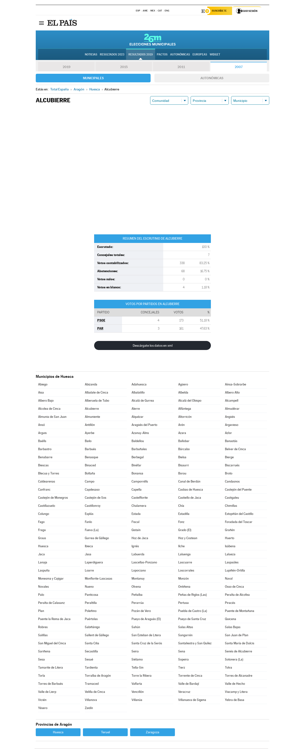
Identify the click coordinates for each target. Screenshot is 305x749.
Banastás (231, 441)
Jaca (41, 555)
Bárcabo (184, 450)
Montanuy (138, 579)
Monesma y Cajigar (51, 579)
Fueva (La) (92, 530)
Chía (181, 506)
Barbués (90, 450)
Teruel (105, 733)
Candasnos (232, 482)
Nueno (89, 587)
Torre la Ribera (142, 676)
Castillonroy (93, 506)
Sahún (136, 628)
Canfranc (44, 490)
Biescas (43, 466)
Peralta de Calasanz (51, 603)
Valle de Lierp (47, 692)
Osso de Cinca (234, 587)
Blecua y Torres (48, 474)
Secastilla (91, 652)
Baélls (42, 441)
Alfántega (184, 409)
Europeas (200, 55)
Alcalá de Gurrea (143, 401)
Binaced (90, 466)
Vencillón (138, 692)
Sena (181, 652)
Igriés (135, 547)
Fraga (42, 530)
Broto (228, 474)
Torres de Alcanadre (238, 676)
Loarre (89, 571)
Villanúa (137, 700)
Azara (182, 433)
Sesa (41, 660)
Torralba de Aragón (98, 676)
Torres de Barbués (50, 684)
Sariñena (44, 652)
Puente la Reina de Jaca (54, 619)
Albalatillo (138, 393)
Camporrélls (140, 482)
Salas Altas (185, 628)
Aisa (41, 393)
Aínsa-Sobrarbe (235, 385)
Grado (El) (184, 530)
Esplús (89, 514)
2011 (181, 67)
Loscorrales (186, 571)
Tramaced (92, 684)
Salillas (43, 636)
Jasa (88, 555)
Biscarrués (232, 466)
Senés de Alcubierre (238, 652)
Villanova (91, 700)
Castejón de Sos (95, 498)
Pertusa (183, 603)
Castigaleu (232, 498)
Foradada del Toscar (238, 522)
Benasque (91, 458)
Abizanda (91, 385)
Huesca (43, 547)
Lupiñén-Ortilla (235, 571)
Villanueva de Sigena (192, 700)
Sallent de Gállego (97, 636)
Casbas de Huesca (190, 490)
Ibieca (89, 547)
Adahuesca (139, 385)
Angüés (230, 417)
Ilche (181, 547)
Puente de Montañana (239, 611)
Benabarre (45, 458)
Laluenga (184, 555)
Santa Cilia (92, 644)
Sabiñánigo (92, 628)
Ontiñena (184, 587)
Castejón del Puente (238, 490)
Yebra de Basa (234, 700)
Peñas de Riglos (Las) (192, 595)
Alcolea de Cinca (49, 409)
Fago (41, 522)
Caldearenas (46, 482)
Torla (41, 676)
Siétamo (137, 660)
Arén (181, 425)
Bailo (88, 441)
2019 (66, 67)
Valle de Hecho (235, 684)
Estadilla (183, 514)
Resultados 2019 (140, 55)
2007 (239, 67)
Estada (136, 514)
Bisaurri (183, 466)
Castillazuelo (46, 506)
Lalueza (230, 555)
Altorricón (185, 417)
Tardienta (91, 668)
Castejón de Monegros (53, 498)
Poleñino (91, 611)
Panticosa (91, 595)
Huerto (229, 539)
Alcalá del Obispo (189, 401)
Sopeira (183, 660)
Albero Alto (232, 393)
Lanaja (42, 563)
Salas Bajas (232, 628)
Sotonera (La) (234, 660)
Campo (89, 482)
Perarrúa (138, 603)
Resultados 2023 (112, 55)
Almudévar (232, 409)
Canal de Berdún (189, 482)
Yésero (42, 708)
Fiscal (135, 522)
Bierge (229, 458)
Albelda (183, 393)
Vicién (42, 700)
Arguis (42, 433)
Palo (41, 595)
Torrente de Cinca (190, 676)
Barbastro (44, 450)
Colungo (43, 514)
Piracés (230, 603)
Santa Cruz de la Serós (147, 644)
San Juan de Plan (236, 636)
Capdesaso (92, 490)
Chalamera (139, 506)
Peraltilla (91, 603)
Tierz (181, 668)
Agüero (183, 385)
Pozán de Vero (141, 611)
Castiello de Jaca (189, 498)
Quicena (230, 619)
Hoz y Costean (187, 539)
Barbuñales (139, 450)
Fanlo (88, 522)
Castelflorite (140, 498)
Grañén (230, 530)
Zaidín (89, 708)
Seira (135, 652)
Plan (41, 611)
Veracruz (184, 692)
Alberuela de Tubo (97, 401)
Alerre (136, 409)
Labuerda (138, 555)
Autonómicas (211, 79)
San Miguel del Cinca (52, 644)
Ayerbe (89, 433)
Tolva (228, 668)
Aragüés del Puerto (144, 425)
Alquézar (137, 417)
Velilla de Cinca (95, 692)
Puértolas (91, 619)
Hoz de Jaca (140, 539)
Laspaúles (232, 563)
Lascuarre (185, 563)
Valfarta (137, 684)
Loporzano (139, 571)
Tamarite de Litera (50, 668)
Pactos (162, 55)
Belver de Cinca (235, 450)
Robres (43, 628)
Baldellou (138, 441)
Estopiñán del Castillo (239, 514)
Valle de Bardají (188, 684)
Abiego (42, 385)
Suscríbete (220, 11)
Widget (215, 55)
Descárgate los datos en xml (153, 346)
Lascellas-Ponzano (144, 563)
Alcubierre (92, 409)
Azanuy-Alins (140, 433)
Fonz (181, 522)
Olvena (136, 587)
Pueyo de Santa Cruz (192, 619)
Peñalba (137, 595)
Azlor (228, 433)
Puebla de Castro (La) (192, 611)
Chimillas (231, 506)
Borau (182, 474)
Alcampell (231, 401)
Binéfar (136, 466)
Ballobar (183, 441)
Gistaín (136, 530)
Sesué (89, 660)
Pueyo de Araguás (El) (146, 619)
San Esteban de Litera (146, 636)
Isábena (230, 547)
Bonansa (137, 474)
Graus (42, 539)
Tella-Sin (137, 668)
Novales (43, 587)
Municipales (93, 79)
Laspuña (44, 571)
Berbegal (138, 458)
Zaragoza (152, 733)
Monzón (183, 579)
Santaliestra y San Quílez (195, 644)
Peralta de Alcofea (237, 595)
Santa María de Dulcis (239, 644)
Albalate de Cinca (96, 393)
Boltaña (90, 474)
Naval (229, 579)
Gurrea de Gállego (97, 539)
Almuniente (92, 417)
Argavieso (231, 425)
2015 (124, 67)
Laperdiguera (94, 563)
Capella (137, 490)
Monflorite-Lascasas (98, 579)
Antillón (90, 425)
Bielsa (182, 458)
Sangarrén (185, 636)
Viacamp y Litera (236, 692)
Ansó (41, 425)
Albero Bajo (46, 401)
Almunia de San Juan (52, 417)
